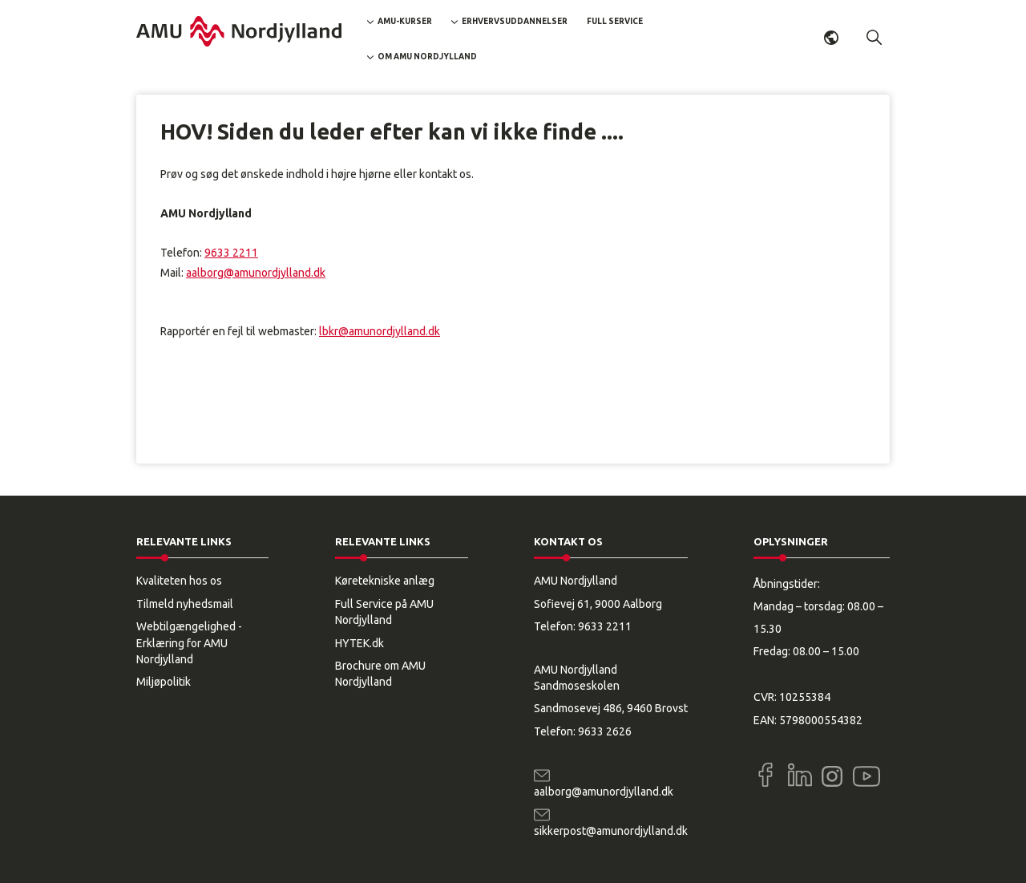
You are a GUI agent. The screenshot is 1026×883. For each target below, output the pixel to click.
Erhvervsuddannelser (515, 21)
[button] (874, 37)
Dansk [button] (831, 37)
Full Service (615, 21)
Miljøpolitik (163, 681)
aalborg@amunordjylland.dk (255, 272)
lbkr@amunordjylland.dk (379, 331)
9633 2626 (605, 731)
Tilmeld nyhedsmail (184, 603)
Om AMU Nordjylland (427, 56)
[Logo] (238, 31)
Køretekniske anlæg (384, 580)
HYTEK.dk (359, 643)
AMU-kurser (405, 21)
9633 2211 (231, 252)
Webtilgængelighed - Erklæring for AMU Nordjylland (189, 643)
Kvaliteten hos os (179, 580)
